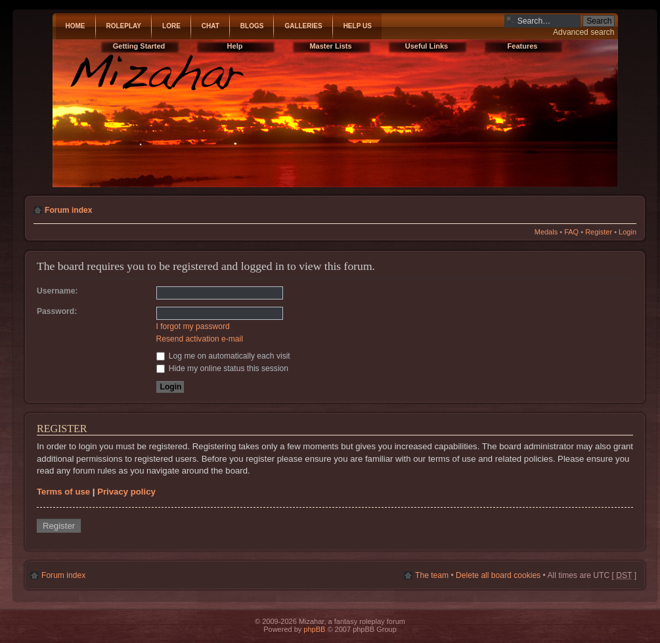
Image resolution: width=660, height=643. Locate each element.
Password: (57, 311)
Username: (57, 291)
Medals (546, 232)
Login (627, 232)
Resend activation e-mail (199, 339)
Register (598, 232)
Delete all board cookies (498, 575)
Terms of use (63, 492)
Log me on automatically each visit (223, 356)
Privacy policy (126, 492)
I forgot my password (193, 326)
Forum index (69, 210)
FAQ (571, 232)
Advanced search (583, 32)
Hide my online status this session (222, 368)
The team (432, 575)
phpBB (314, 629)
